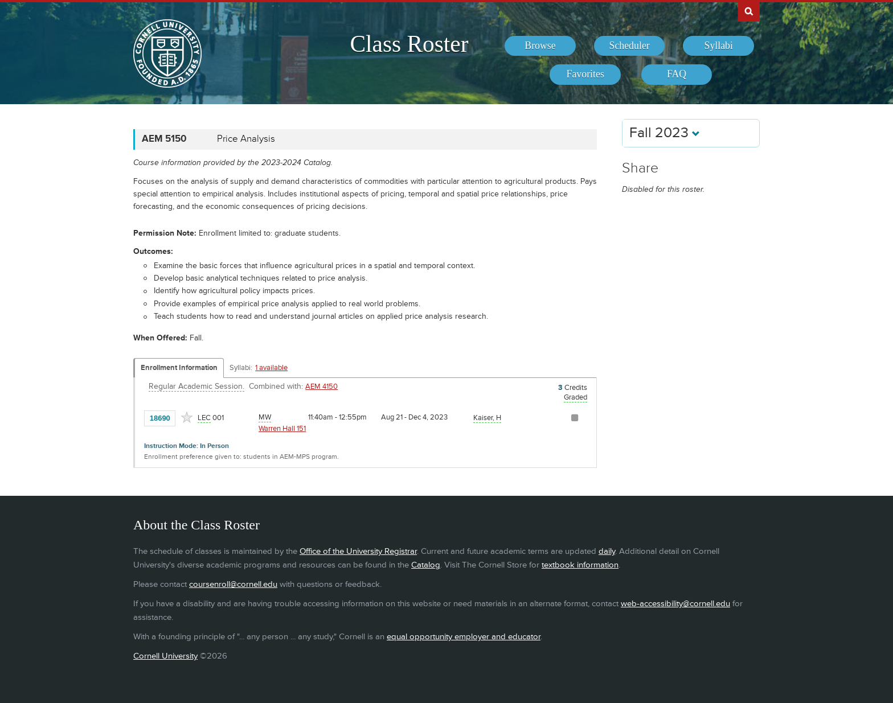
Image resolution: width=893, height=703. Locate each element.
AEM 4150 (321, 386)
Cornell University (165, 656)
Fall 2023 (664, 133)
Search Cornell (749, 11)
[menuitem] (540, 46)
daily (607, 551)
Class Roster (409, 44)
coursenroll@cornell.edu (233, 584)
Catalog (425, 565)
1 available (271, 368)
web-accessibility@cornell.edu (675, 603)
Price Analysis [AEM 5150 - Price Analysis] (246, 139)
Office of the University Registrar (358, 551)
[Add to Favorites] (187, 417)
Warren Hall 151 (282, 428)
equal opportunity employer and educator (463, 636)
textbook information (580, 565)
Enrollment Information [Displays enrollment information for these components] (179, 367)
